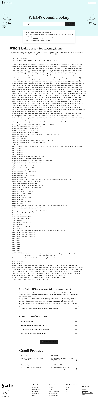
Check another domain (49, 342)
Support (68, 389)
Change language (7, 389)
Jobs (33, 395)
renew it (35, 38)
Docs (67, 391)
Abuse (84, 389)
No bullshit (35, 391)
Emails (50, 389)
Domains (51, 387)
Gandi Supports (36, 389)
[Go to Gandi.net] (7, 2)
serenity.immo (30, 32)
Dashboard (92, 3)
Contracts (85, 391)
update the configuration (64, 34)
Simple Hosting (53, 393)
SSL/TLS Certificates (54, 391)
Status (67, 387)
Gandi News (35, 393)
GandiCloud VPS (53, 395)
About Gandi (35, 387)
